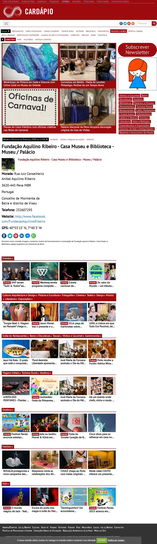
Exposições (25, 299)
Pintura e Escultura (49, 295)
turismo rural (67, 31)
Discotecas (125, 99)
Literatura (11, 299)
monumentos (103, 31)
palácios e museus (118, 31)
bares (93, 34)
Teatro (91, 295)
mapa (19, 39)
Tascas (57, 335)
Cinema (81, 295)
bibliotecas (90, 31)
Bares (145, 95)
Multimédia (87, 527)
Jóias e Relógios (141, 121)
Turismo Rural (30, 372)
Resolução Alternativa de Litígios (78, 530)
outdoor (80, 31)
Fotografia (68, 295)
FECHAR (101, 540)
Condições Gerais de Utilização (47, 530)
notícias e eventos (43, 39)
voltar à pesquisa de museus (72, 139)
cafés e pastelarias (34, 31)
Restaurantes (21, 335)
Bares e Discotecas (41, 335)
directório (10, 39)
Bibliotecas (125, 103)
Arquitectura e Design (25, 295)
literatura (75, 34)
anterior (54, 139)
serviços (85, 34)
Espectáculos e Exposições (134, 125)
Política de (116, 540)
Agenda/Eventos (9, 527)
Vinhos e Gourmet (73, 335)
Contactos (119, 527)
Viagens (53, 527)
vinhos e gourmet (51, 31)
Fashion (7, 446)
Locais (96, 527)
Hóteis (16, 372)
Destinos (45, 372)
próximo (90, 139)
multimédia (28, 39)
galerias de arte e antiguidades (54, 34)
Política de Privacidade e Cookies (17, 530)
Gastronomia (93, 335)
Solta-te (44, 527)
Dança (100, 295)
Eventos (7, 258)
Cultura (35, 527)
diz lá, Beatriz (24, 527)
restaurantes (17, 31)
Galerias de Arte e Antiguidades (136, 129)
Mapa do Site (100, 530)
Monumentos (126, 106)
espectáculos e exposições (28, 34)
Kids (5, 483)
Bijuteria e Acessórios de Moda (136, 132)
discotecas (102, 34)
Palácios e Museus (144, 103)
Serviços (144, 117)
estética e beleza (135, 31)
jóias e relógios (8, 34)
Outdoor (8, 409)
